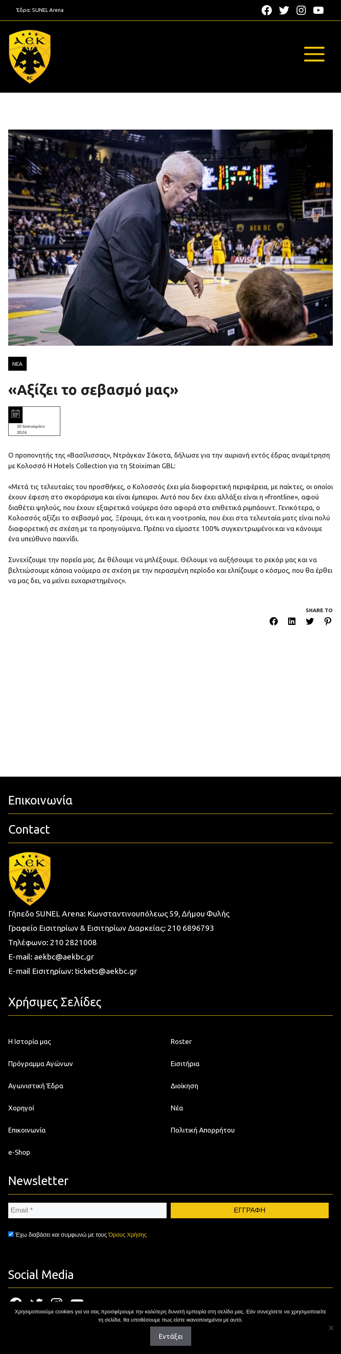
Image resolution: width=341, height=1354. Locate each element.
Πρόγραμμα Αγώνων (40, 1063)
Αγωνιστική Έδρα (35, 1086)
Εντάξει (171, 1336)
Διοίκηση (184, 1086)
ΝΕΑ (17, 364)
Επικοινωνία (27, 1130)
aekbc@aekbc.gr (64, 956)
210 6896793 (190, 927)
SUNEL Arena (48, 10)
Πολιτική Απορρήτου (203, 1130)
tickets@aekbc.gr (106, 971)
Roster (181, 1041)
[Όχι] (331, 1328)
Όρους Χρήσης (127, 1234)
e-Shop (19, 1152)
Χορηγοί (21, 1108)
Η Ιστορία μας (29, 1041)
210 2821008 (73, 942)
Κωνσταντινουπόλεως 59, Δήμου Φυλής (158, 913)
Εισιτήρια (185, 1063)
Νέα (177, 1108)
